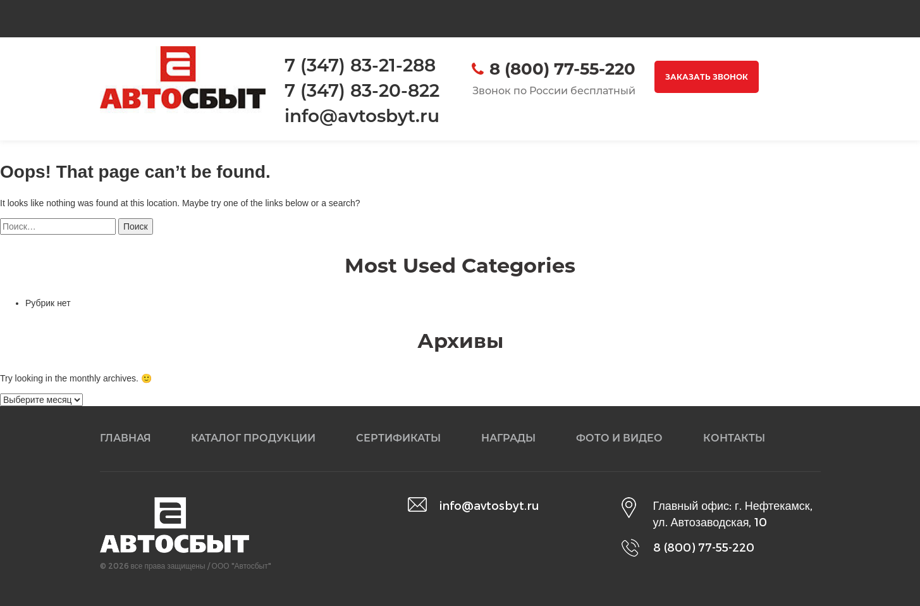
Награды (508, 438)
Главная (125, 438)
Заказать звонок (706, 77)
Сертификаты (398, 438)
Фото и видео (619, 438)
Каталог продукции (253, 438)
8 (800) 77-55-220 (562, 69)
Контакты (734, 438)
